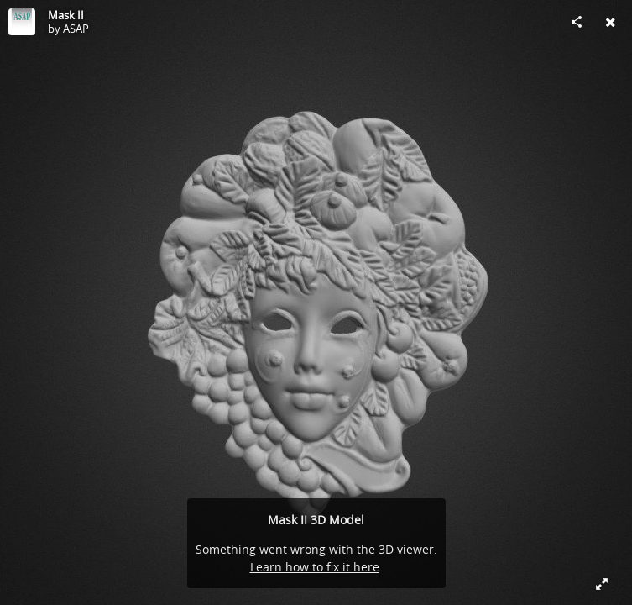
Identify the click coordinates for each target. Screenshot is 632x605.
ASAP (76, 28)
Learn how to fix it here (314, 567)
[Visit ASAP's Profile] (21, 21)
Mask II (66, 15)
